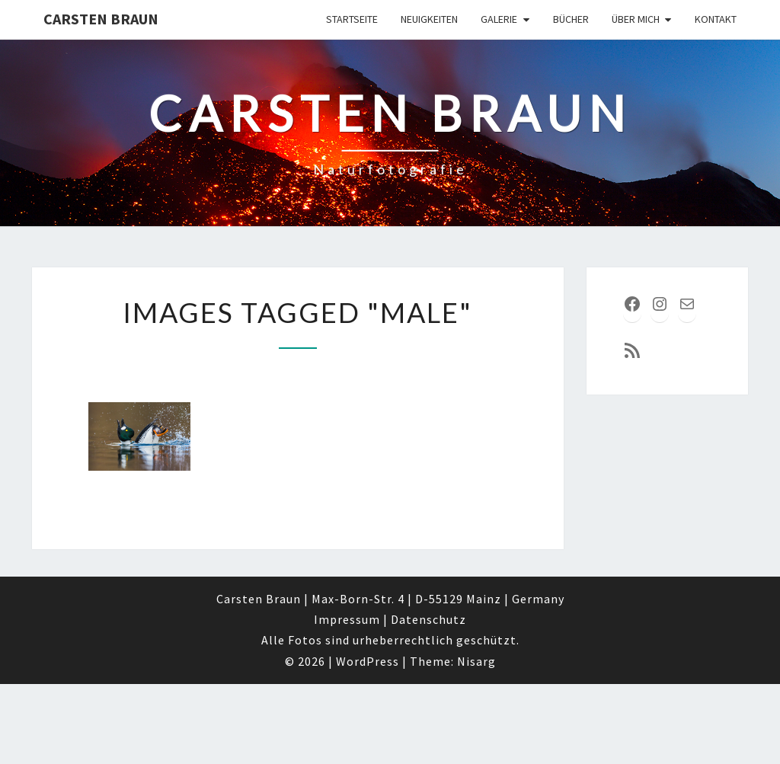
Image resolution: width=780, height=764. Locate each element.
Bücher (571, 19)
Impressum (347, 619)
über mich (636, 19)
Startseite (352, 19)
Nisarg (476, 661)
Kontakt (716, 19)
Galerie (499, 19)
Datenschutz (428, 619)
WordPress (367, 661)
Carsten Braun (100, 18)
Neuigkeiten (429, 19)
